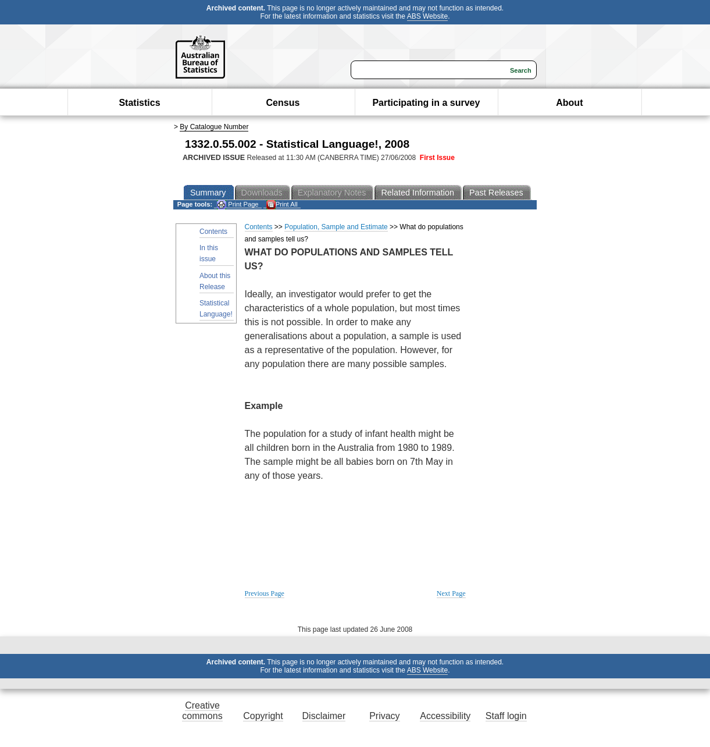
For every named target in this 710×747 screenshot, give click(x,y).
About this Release (214, 281)
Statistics (139, 103)
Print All (282, 204)
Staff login (506, 716)
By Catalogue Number (214, 127)
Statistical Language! (216, 308)
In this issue (208, 253)
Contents (213, 231)
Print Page (237, 204)
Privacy (384, 716)
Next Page (451, 593)
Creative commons (202, 710)
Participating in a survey (426, 103)
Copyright (263, 716)
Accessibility (445, 716)
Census (283, 103)
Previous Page (264, 593)
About (569, 103)
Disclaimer (324, 716)
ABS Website (427, 16)
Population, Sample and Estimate (335, 227)
